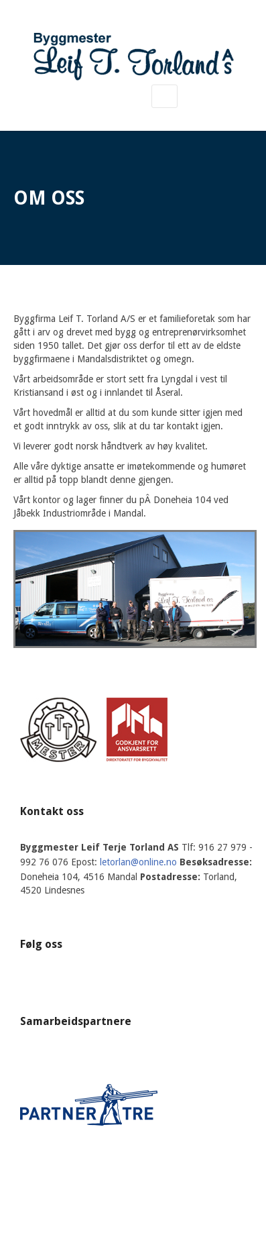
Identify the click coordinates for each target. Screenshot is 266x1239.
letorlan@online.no (138, 862)
